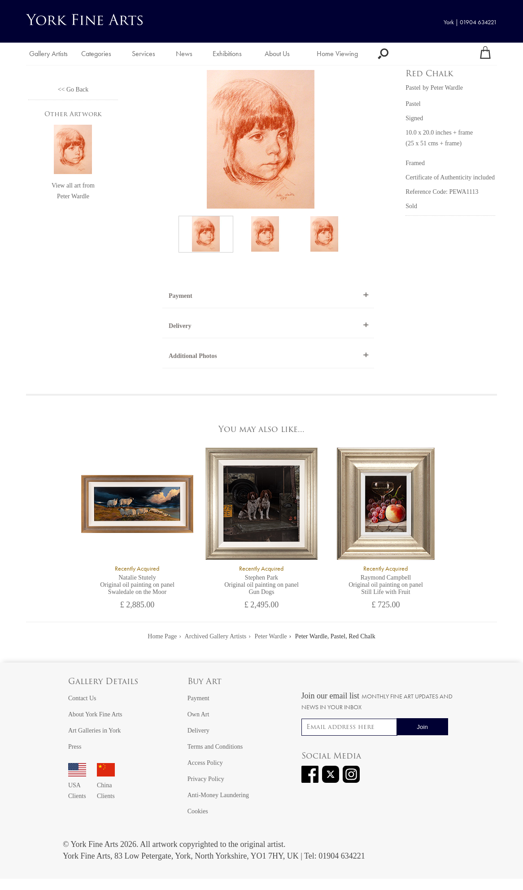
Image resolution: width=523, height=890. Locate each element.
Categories (96, 53)
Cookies (197, 811)
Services (143, 53)
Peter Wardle (73, 196)
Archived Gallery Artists (216, 636)
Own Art (198, 714)
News (184, 53)
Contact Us (82, 698)
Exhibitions (227, 53)
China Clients (106, 785)
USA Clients (77, 785)
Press (75, 746)
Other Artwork (73, 114)
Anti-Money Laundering (218, 795)
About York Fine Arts (95, 714)
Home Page (162, 636)
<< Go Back (73, 89)
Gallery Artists (48, 53)
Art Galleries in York (94, 730)
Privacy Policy (205, 779)
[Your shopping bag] (485, 54)
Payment (180, 295)
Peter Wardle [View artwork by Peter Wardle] (447, 87)
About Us (277, 53)
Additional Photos (193, 356)
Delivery (180, 326)
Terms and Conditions (215, 746)
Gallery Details (103, 682)
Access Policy (205, 762)
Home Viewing (337, 53)
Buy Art (204, 682)
